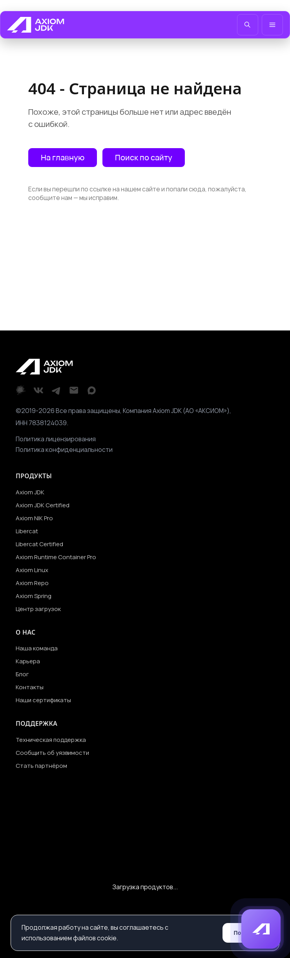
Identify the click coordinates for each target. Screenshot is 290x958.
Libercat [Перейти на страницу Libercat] (27, 531)
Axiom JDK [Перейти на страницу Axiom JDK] (30, 492)
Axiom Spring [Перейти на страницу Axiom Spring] (33, 596)
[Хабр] (21, 390)
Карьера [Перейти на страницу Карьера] (28, 661)
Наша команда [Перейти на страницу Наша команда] (37, 648)
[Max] (91, 390)
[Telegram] (56, 390)
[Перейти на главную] (35, 25)
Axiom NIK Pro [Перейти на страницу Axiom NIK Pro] (34, 518)
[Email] (74, 390)
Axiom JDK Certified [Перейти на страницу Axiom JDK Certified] (42, 505)
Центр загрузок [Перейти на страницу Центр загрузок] (38, 609)
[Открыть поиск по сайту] (143, 157)
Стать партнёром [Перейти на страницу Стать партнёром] (41, 766)
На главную (62, 157)
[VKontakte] (38, 390)
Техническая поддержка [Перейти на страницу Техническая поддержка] (51, 740)
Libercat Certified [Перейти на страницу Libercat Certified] (39, 544)
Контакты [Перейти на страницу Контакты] (30, 687)
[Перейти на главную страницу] (62, 157)
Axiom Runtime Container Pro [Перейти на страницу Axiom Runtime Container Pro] (56, 557)
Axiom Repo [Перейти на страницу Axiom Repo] (32, 583)
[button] (261, 929)
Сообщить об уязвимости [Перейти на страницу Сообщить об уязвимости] (52, 753)
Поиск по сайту (143, 157)
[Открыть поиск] (247, 24)
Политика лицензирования (56, 439)
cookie (107, 938)
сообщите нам (50, 197)
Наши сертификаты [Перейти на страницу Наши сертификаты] (43, 700)
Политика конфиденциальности (64, 449)
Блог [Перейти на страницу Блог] (22, 674)
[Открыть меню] (272, 24)
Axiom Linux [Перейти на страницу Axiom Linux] (32, 570)
